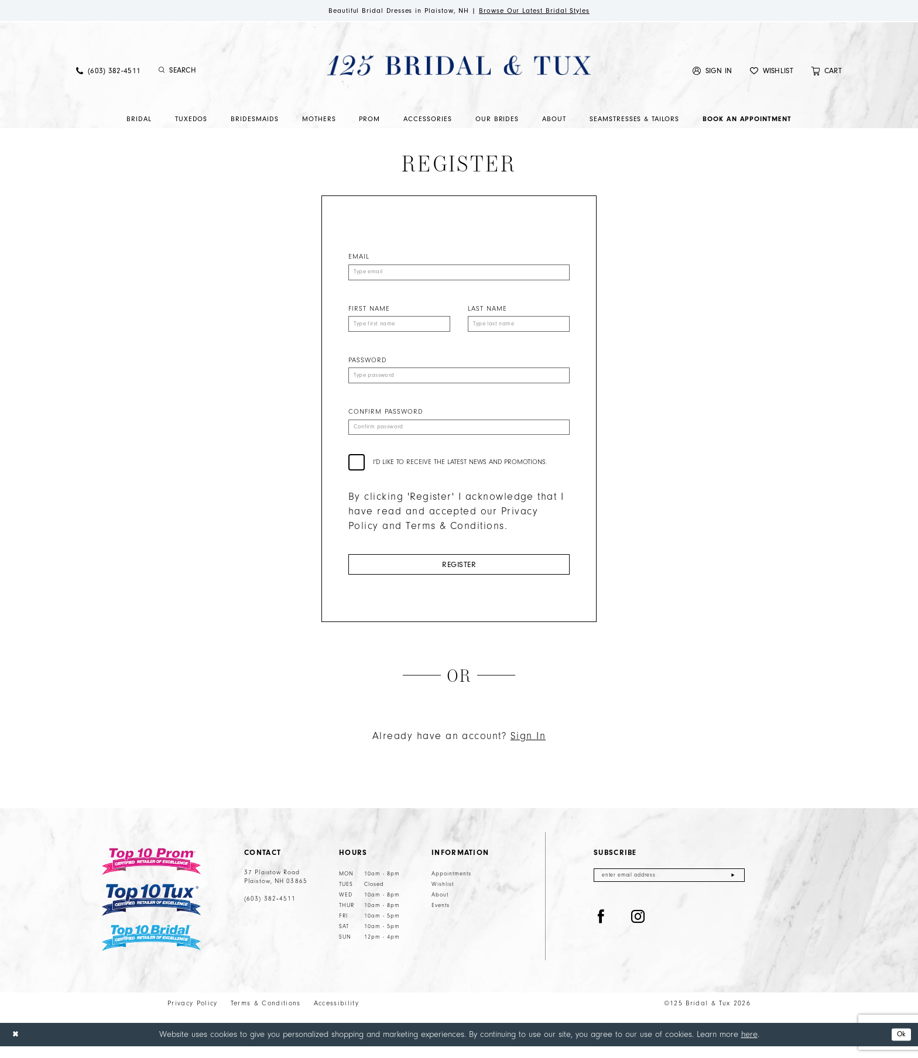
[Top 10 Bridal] (151, 949)
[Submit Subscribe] (733, 888)
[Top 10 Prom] (151, 873)
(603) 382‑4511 (270, 910)
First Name (369, 311)
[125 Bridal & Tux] (459, 66)
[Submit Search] (162, 72)
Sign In (528, 748)
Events (440, 916)
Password (367, 365)
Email (358, 258)
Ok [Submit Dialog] (899, 1046)
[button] (712, 72)
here (749, 1045)
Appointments (451, 885)
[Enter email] (669, 888)
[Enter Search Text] (219, 72)
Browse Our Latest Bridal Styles (546, 11)
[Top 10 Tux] (151, 911)
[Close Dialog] (17, 1046)
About (439, 906)
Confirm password (385, 418)
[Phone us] (108, 72)
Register (459, 574)
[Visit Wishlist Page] (771, 72)
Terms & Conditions (266, 1014)
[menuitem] (108, 72)
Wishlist (442, 895)
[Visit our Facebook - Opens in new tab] (601, 931)
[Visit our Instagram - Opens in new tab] (638, 931)
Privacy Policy (192, 1014)
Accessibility (336, 1014)
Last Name (487, 311)
